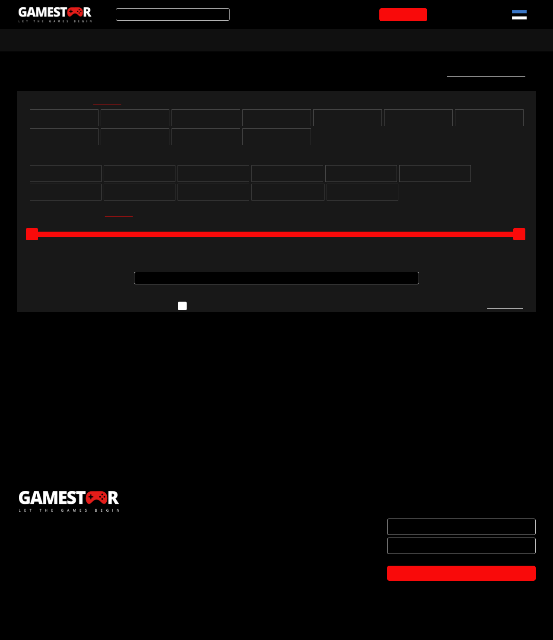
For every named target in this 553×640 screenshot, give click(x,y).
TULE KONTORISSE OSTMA (55, 627)
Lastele (362, 195)
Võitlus (139, 195)
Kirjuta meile (504, 310)
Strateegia (287, 176)
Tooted (196, 39)
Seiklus (213, 176)
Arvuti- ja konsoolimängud (59, 39)
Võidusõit (66, 195)
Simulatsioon (435, 176)
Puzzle (65, 176)
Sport (361, 176)
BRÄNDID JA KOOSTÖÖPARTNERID (66, 572)
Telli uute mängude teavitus (483, 74)
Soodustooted (143, 39)
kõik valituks (112, 103)
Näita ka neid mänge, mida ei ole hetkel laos (259, 310)
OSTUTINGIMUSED (43, 590)
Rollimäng (139, 176)
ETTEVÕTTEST (38, 536)
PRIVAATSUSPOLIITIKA (48, 608)
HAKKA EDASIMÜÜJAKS (50, 554)
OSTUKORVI (405, 14)
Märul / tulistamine (214, 195)
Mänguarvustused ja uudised (272, 39)
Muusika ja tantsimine (288, 195)
